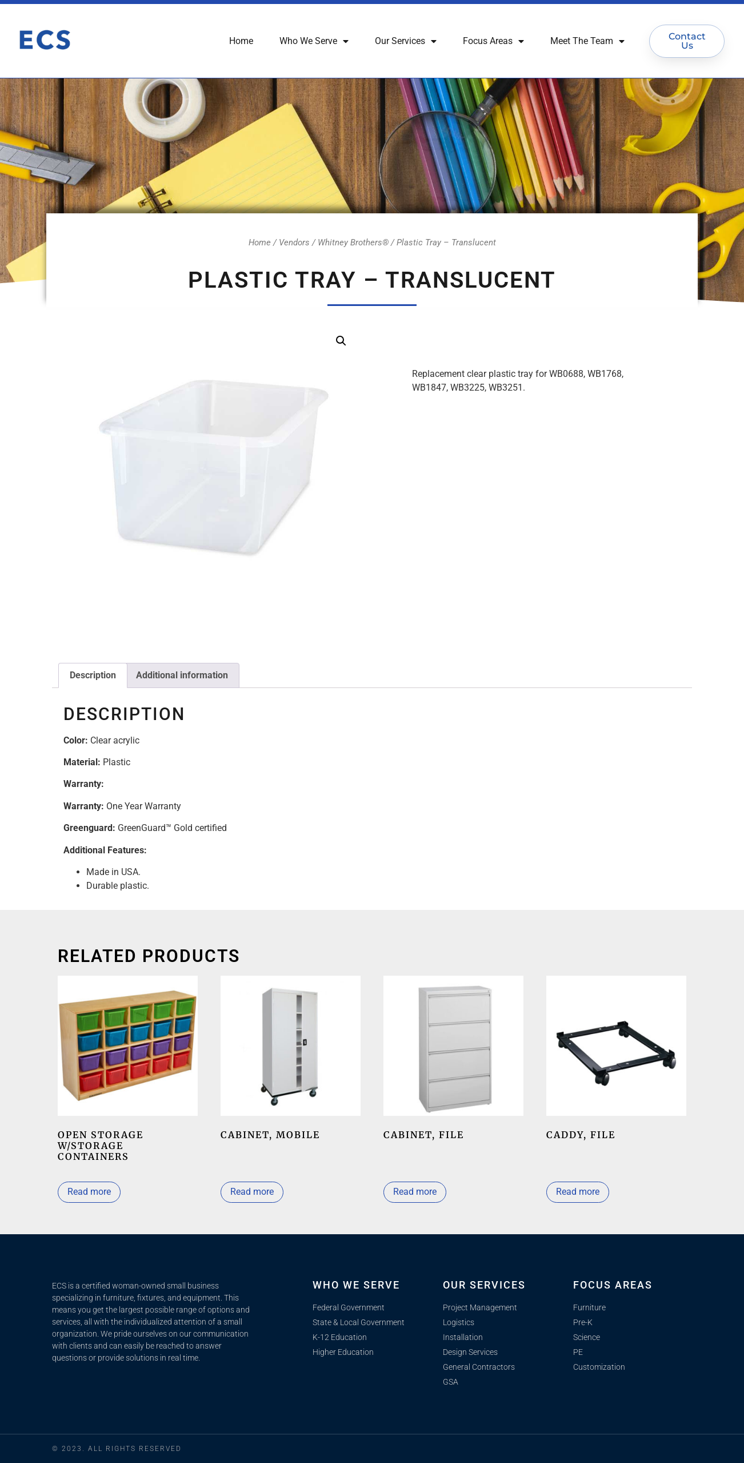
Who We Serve (314, 41)
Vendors (294, 242)
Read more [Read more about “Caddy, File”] (577, 1191)
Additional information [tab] (182, 675)
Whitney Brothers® (353, 242)
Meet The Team (587, 41)
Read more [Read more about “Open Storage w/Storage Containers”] (89, 1191)
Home (241, 40)
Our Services (406, 41)
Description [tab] (93, 675)
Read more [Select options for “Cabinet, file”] (415, 1191)
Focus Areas (493, 41)
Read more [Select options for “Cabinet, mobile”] (252, 1191)
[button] (341, 341)
